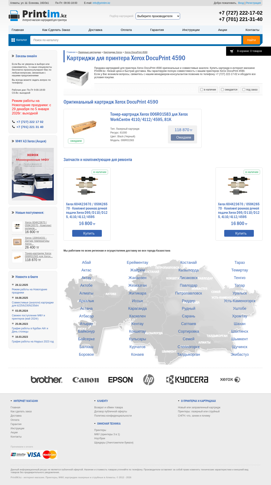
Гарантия (157, 30)
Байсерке (86, 339)
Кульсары (137, 339)
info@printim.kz (101, 2)
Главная (18, 30)
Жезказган (137, 285)
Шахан (239, 324)
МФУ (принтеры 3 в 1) (107, 434)
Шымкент (239, 339)
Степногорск (189, 347)
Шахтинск (239, 331)
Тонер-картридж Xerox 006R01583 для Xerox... (39, 255)
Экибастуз (240, 354)
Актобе (86, 285)
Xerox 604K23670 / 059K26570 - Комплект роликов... (38, 225)
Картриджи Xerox (113, 52)
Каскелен (137, 316)
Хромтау (239, 316)
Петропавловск (188, 293)
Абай (86, 262)
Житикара (137, 293)
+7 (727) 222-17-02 (241, 13)
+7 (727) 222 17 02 (30, 122)
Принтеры (100, 430)
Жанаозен (138, 278)
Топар (239, 285)
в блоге (33, 276)
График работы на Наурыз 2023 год (33, 341)
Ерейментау (137, 262)
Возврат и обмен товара (108, 407)
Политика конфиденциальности (113, 415)
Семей (188, 339)
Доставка (95, 30)
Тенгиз (239, 278)
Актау (86, 278)
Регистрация (253, 2)
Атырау (86, 324)
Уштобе (239, 308)
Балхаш (86, 347)
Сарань (188, 316)
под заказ (249, 89)
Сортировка (188, 331)
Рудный (188, 308)
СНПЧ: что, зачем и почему (194, 415)
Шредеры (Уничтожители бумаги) (113, 442)
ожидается (229, 89)
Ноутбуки (99, 438)
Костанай (188, 262)
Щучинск (239, 347)
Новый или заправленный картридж (199, 407)
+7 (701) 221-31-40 (241, 19)
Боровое (86, 354)
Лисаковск (189, 278)
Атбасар (86, 316)
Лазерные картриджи (89, 52)
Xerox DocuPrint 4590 (136, 52)
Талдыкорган (188, 354)
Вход (241, 2)
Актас (86, 270)
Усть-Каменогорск (240, 301)
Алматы (86, 293)
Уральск (239, 293)
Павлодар (188, 285)
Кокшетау (137, 331)
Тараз (240, 262)
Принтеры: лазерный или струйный (199, 411)
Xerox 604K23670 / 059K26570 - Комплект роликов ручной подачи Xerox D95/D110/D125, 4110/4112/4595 (87, 210)
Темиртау (239, 270)
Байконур (86, 331)
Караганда (137, 308)
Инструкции (191, 30)
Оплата (126, 30)
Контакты (252, 30)
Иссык (137, 301)
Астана (86, 308)
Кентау (137, 324)
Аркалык (86, 301)
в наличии (208, 89)
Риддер (188, 301)
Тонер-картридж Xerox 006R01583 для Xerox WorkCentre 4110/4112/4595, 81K (149, 116)
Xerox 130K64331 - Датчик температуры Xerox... (37, 240)
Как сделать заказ (56, 30)
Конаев (137, 354)
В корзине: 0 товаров (249, 51)
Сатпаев (188, 324)
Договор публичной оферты (110, 411)
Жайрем (137, 270)
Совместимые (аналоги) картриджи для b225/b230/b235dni (33, 304)
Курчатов (138, 347)
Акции (222, 30)
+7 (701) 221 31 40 (30, 127)
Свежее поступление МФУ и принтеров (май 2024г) (28, 317)
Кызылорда (188, 270)
